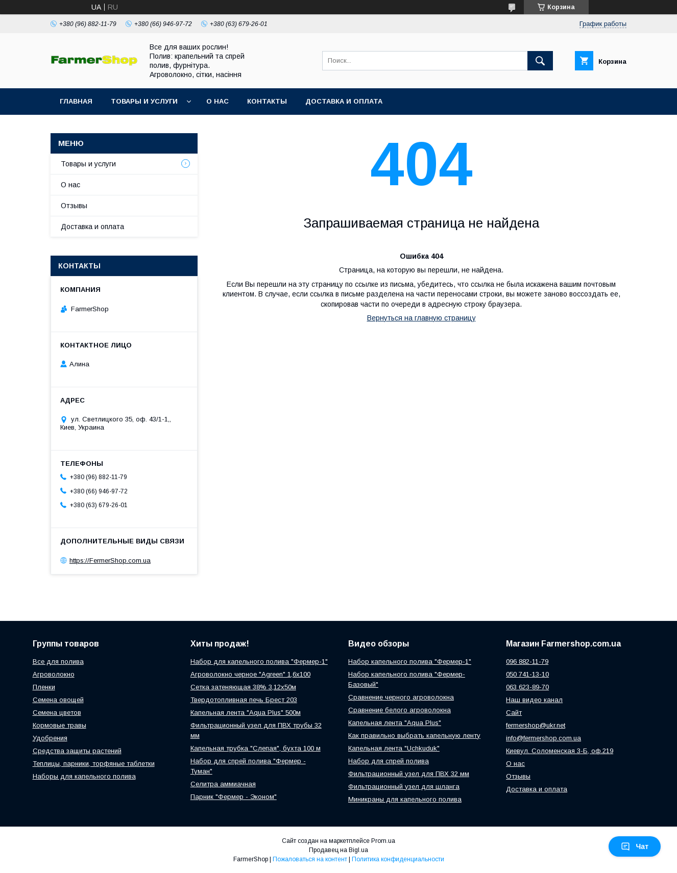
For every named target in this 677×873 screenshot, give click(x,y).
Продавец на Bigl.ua (338, 850)
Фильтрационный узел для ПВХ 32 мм (408, 774)
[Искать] (540, 60)
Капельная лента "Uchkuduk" (394, 748)
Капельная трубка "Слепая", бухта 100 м (255, 748)
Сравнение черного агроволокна (401, 697)
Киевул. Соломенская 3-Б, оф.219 (559, 751)
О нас (217, 101)
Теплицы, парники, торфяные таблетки (94, 763)
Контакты (267, 101)
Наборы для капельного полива (84, 776)
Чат (634, 846)
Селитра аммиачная (223, 784)
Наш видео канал (534, 700)
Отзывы (74, 206)
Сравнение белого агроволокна (399, 710)
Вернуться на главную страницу (421, 318)
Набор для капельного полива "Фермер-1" (259, 661)
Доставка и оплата (343, 101)
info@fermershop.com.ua (543, 738)
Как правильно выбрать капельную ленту (414, 735)
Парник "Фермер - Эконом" (233, 797)
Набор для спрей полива (388, 761)
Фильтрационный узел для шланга (404, 786)
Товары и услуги (144, 101)
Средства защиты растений (77, 751)
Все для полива (58, 661)
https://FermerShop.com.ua (110, 560)
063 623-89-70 (527, 687)
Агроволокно (54, 674)
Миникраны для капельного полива (405, 799)
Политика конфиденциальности (398, 859)
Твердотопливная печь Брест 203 (243, 700)
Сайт (514, 712)
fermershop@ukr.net (535, 725)
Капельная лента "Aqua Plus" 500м (245, 712)
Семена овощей (58, 700)
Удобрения (50, 738)
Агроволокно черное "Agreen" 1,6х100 (250, 674)
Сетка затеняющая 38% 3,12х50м (243, 687)
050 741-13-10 (527, 674)
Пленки (44, 687)
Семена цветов (57, 712)
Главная (76, 101)
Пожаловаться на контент (310, 859)
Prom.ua (383, 840)
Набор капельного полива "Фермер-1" (409, 661)
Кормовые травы (59, 725)
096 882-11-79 (527, 661)
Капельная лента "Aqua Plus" (394, 723)
